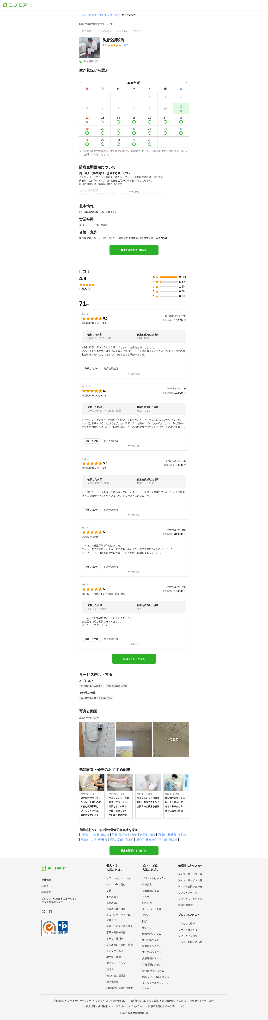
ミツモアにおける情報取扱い (110, 1000)
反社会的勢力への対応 (174, 1000)
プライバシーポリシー (80, 1000)
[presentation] (86, 31)
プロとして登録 (186, 923)
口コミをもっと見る (134, 658)
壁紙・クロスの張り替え (119, 926)
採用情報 (46, 892)
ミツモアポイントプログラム (126, 1006)
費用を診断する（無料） (134, 250)
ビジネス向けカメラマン (155, 878)
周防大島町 (116, 839)
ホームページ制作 (151, 909)
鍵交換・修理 (113, 957)
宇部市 (95, 834)
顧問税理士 (112, 981)
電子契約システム (151, 952)
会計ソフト (148, 927)
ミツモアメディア (187, 892)
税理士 (110, 969)
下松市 (133, 834)
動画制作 (147, 903)
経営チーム (47, 886)
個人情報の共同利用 (97, 1006)
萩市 (114, 834)
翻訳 (144, 921)
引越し (110, 890)
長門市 (161, 834)
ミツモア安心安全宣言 (190, 898)
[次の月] (186, 83)
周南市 (85, 839)
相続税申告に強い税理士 (119, 987)
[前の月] (82, 83)
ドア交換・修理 (114, 950)
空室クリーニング (116, 963)
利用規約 (59, 1000)
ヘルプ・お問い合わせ (190, 886)
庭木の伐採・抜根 (116, 909)
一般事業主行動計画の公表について (165, 1006)
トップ (82, 15)
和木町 (129, 839)
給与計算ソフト (150, 940)
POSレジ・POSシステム (155, 976)
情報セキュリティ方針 (202, 1000)
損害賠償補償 (185, 905)
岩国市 (144, 834)
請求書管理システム (153, 970)
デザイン (147, 915)
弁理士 (145, 896)
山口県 (108, 15)
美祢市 (182, 834)
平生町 (163, 839)
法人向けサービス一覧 (190, 880)
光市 (152, 834)
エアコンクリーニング (118, 878)
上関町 (140, 839)
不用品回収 (112, 896)
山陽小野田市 (99, 839)
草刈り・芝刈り (114, 938)
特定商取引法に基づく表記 (144, 1000)
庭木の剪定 (112, 903)
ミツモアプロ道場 (187, 935)
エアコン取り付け (116, 884)
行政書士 (147, 884)
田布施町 (151, 839)
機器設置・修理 (95, 15)
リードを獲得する (187, 929)
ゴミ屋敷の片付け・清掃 (119, 944)
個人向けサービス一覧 (190, 874)
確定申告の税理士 (116, 975)
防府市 (117, 15)
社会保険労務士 (150, 890)
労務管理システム (151, 964)
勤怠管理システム (151, 933)
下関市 (85, 834)
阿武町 (173, 839)
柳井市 (172, 834)
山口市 (105, 834)
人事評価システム (151, 958)
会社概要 (46, 879)
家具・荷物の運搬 (116, 932)
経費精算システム (151, 946)
